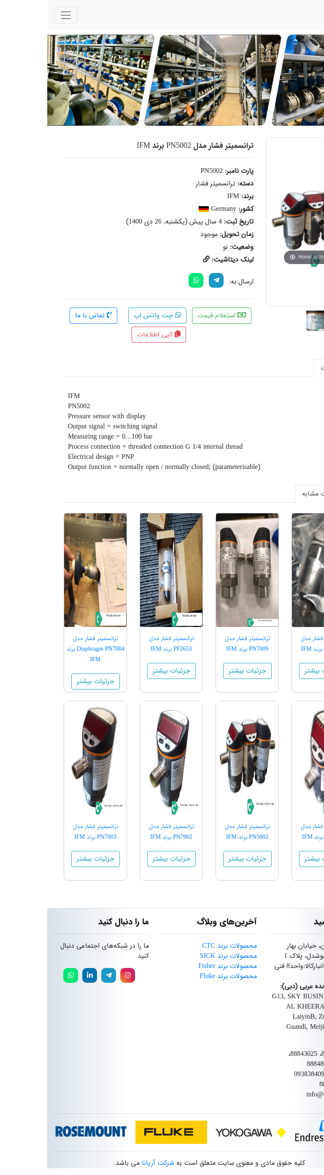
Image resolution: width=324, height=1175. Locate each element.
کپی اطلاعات (111, 334)
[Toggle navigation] (18, 15)
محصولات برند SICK (181, 956)
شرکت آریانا (110, 1163)
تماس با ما (46, 315)
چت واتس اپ (110, 315)
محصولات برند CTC (182, 946)
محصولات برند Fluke (181, 976)
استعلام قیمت (174, 315)
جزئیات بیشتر (276, 670)
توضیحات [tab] (286, 368)
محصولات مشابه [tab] (277, 493)
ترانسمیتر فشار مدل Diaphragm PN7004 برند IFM (48, 649)
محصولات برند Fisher (180, 966)
